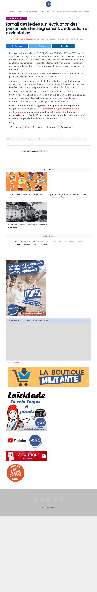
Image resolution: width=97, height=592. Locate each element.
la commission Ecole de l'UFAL (26, 39)
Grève (53, 139)
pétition (74, 139)
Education (17, 139)
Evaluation (43, 139)
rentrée (83, 139)
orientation (63, 139)
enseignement (30, 139)
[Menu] (7, 4)
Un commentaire (65, 39)
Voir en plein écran (13, 363)
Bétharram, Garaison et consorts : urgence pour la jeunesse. (27, 226)
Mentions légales (48, 507)
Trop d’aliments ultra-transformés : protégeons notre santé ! (27, 196)
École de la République (16, 18)
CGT (8, 139)
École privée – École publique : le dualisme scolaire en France (69, 196)
